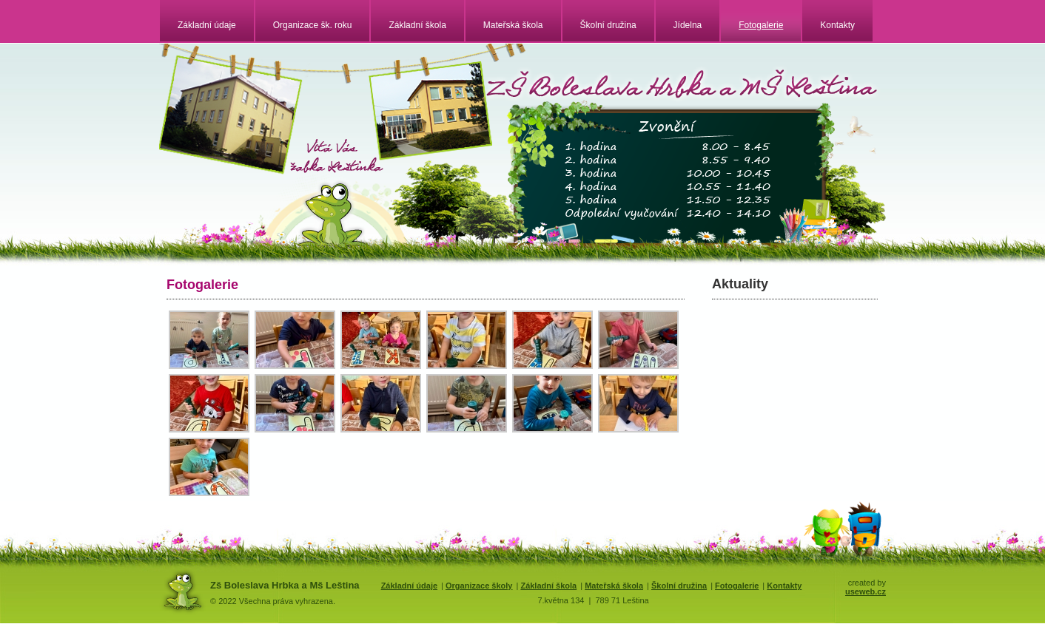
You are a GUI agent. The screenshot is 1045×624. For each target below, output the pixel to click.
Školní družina (608, 25)
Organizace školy (479, 585)
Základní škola (417, 25)
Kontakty (837, 25)
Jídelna (687, 25)
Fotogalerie (761, 25)
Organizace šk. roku (312, 25)
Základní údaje (207, 25)
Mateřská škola (513, 25)
